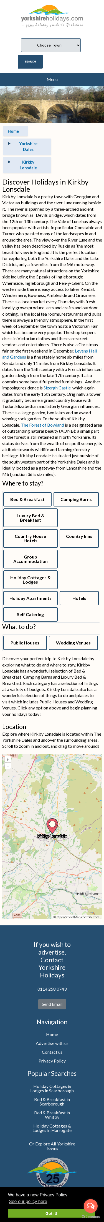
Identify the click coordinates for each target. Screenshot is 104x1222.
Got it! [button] (51, 1213)
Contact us (52, 1052)
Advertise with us (52, 1043)
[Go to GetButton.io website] (91, 1216)
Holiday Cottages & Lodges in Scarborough (52, 1088)
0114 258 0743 (52, 988)
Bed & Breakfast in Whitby (52, 1115)
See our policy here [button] (28, 1201)
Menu (52, 79)
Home (52, 1034)
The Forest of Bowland (42, 424)
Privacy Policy (52, 1060)
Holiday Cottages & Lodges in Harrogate (52, 1128)
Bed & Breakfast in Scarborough (52, 1101)
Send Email (52, 1004)
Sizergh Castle (57, 387)
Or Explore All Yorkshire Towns (52, 1146)
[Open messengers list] (91, 1206)
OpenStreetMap (68, 917)
